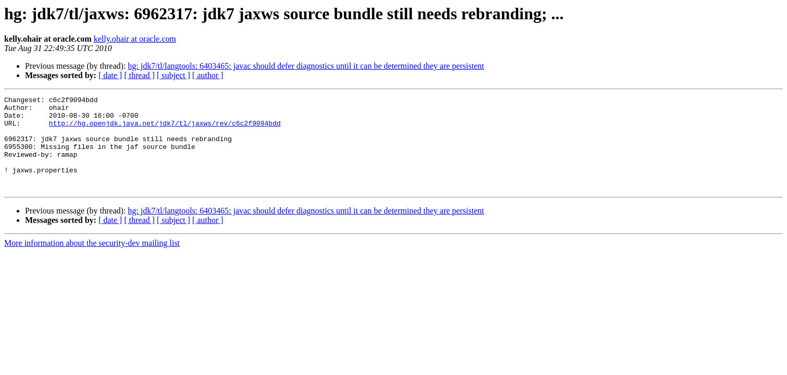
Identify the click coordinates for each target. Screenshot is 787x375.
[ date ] (110, 75)
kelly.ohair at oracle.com (135, 38)
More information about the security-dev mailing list (92, 261)
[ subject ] (173, 75)
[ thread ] (139, 75)
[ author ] (208, 75)
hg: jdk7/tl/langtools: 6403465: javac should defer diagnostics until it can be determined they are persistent (306, 65)
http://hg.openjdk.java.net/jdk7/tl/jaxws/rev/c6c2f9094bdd (165, 129)
